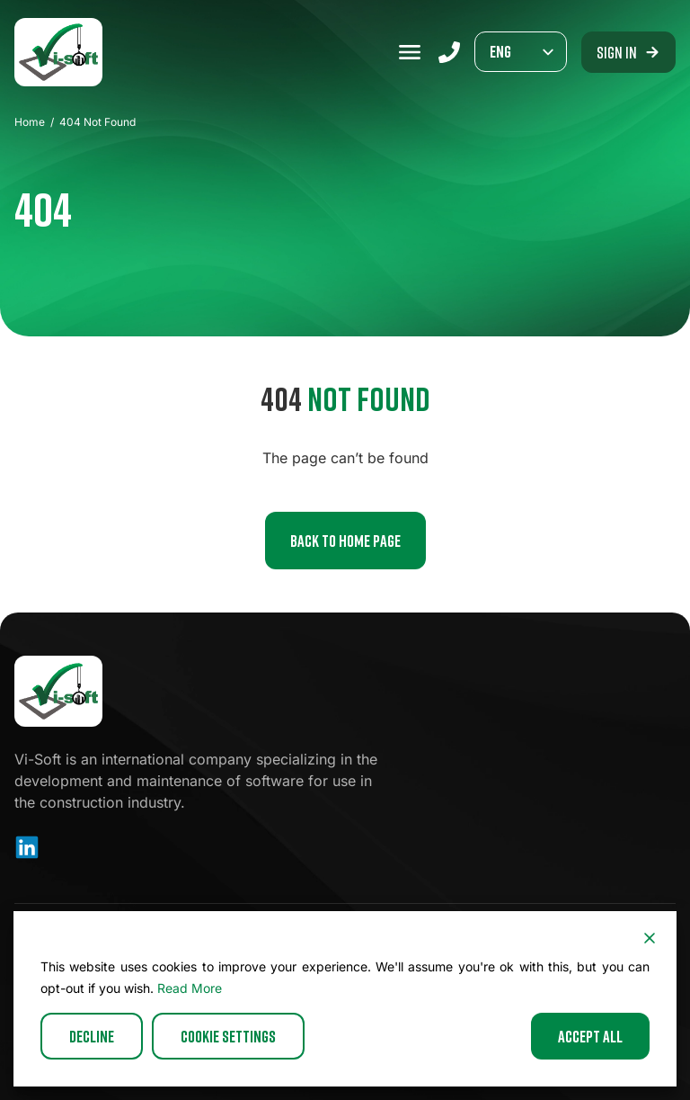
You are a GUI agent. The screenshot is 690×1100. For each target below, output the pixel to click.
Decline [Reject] (91, 1036)
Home (29, 122)
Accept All (590, 1036)
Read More (189, 988)
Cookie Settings (228, 1036)
